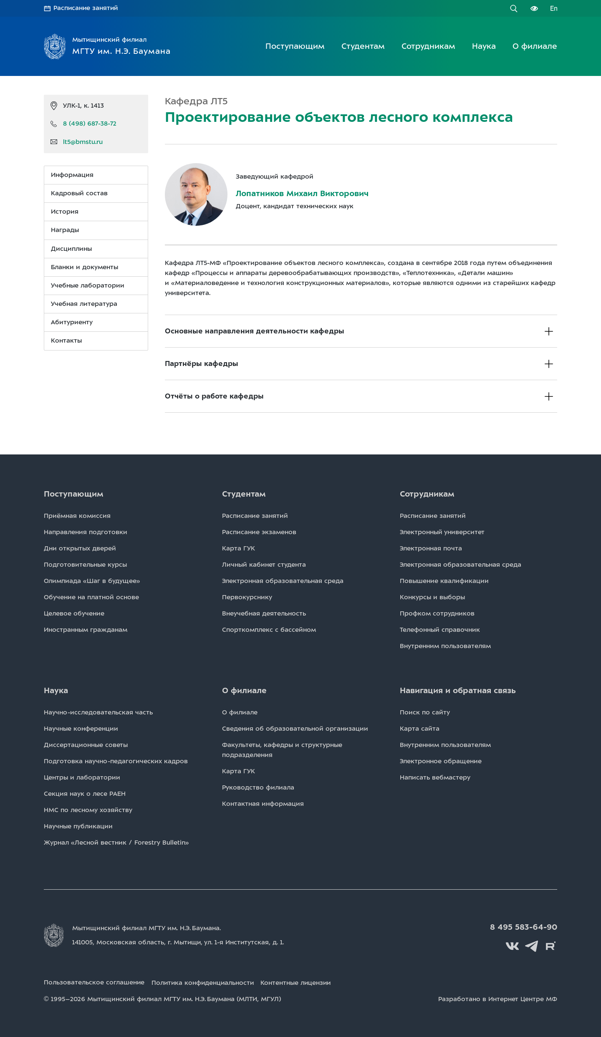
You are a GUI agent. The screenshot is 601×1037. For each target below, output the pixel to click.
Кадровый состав (79, 193)
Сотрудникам (428, 46)
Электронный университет (442, 532)
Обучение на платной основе (91, 597)
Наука (484, 46)
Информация (72, 175)
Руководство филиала (258, 787)
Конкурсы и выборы (432, 597)
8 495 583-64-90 (524, 927)
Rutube (551, 946)
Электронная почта (431, 548)
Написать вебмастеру (435, 777)
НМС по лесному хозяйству (88, 810)
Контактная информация (263, 803)
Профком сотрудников (437, 613)
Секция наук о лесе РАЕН (85, 793)
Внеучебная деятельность (264, 613)
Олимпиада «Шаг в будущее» (92, 581)
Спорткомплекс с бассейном (269, 629)
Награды (65, 230)
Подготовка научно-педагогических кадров (116, 761)
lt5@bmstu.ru (83, 141)
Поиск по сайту (425, 712)
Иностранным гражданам (85, 629)
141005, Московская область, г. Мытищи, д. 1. (179, 942)
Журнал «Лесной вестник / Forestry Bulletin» (116, 842)
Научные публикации (78, 826)
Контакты (66, 340)
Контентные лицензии (300, 982)
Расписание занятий (86, 8)
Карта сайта (419, 728)
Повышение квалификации (444, 581)
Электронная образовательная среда (282, 581)
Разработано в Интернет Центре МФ (497, 998)
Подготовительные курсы (85, 564)
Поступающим (295, 46)
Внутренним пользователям (445, 646)
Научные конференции (81, 728)
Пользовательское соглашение (94, 982)
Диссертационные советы (86, 745)
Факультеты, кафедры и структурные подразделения (282, 750)
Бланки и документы (84, 267)
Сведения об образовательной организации (295, 728)
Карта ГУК (238, 548)
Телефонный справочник (440, 629)
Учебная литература (84, 303)
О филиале (535, 46)
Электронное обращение (441, 761)
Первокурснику (247, 597)
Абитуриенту (72, 322)
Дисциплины (71, 248)
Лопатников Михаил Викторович (302, 193)
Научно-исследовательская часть (98, 712)
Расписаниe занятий (255, 515)
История (64, 211)
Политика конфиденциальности (204, 982)
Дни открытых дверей (80, 548)
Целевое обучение (74, 613)
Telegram (532, 946)
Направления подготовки (85, 532)
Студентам (363, 46)
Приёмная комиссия (77, 515)
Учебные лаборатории (87, 285)
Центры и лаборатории (82, 777)
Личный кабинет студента (264, 564)
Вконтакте (513, 946)
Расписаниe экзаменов (259, 532)
